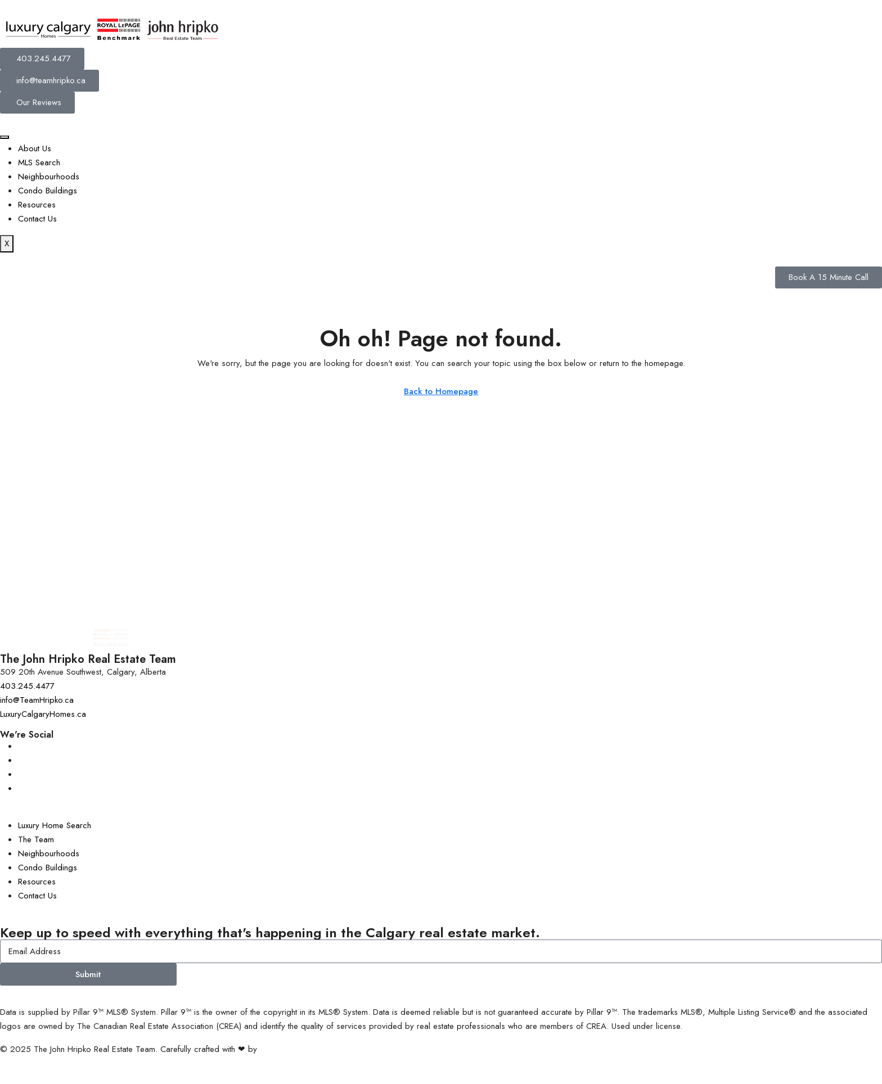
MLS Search (39, 162)
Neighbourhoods (48, 176)
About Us (34, 148)
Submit (88, 974)
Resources (37, 204)
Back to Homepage (441, 391)
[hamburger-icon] (4, 137)
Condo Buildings (47, 190)
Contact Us (37, 219)
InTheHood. (281, 1049)
